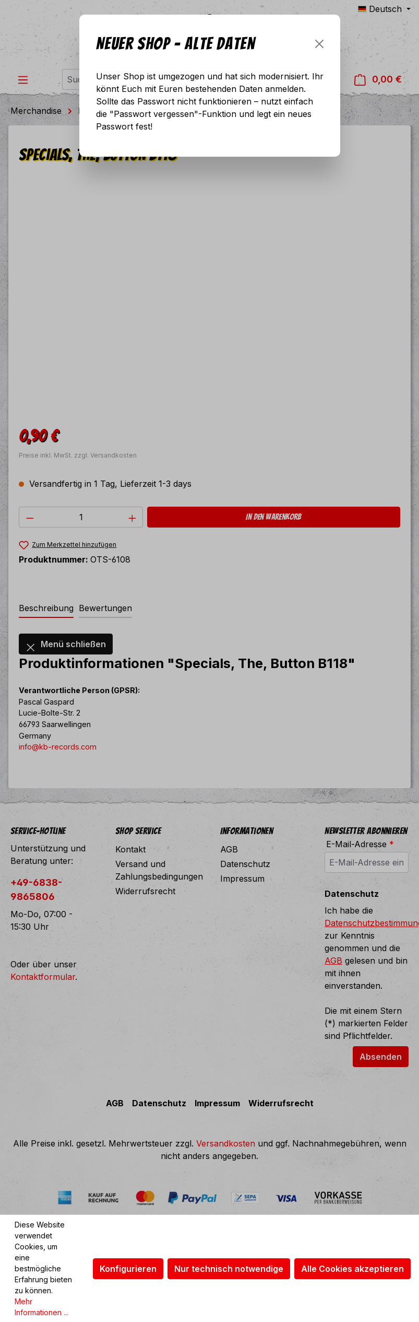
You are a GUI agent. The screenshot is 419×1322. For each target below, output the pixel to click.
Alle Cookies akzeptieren (352, 1268)
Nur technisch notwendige (228, 1268)
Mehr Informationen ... (41, 1307)
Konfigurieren (128, 1268)
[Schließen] (319, 44)
